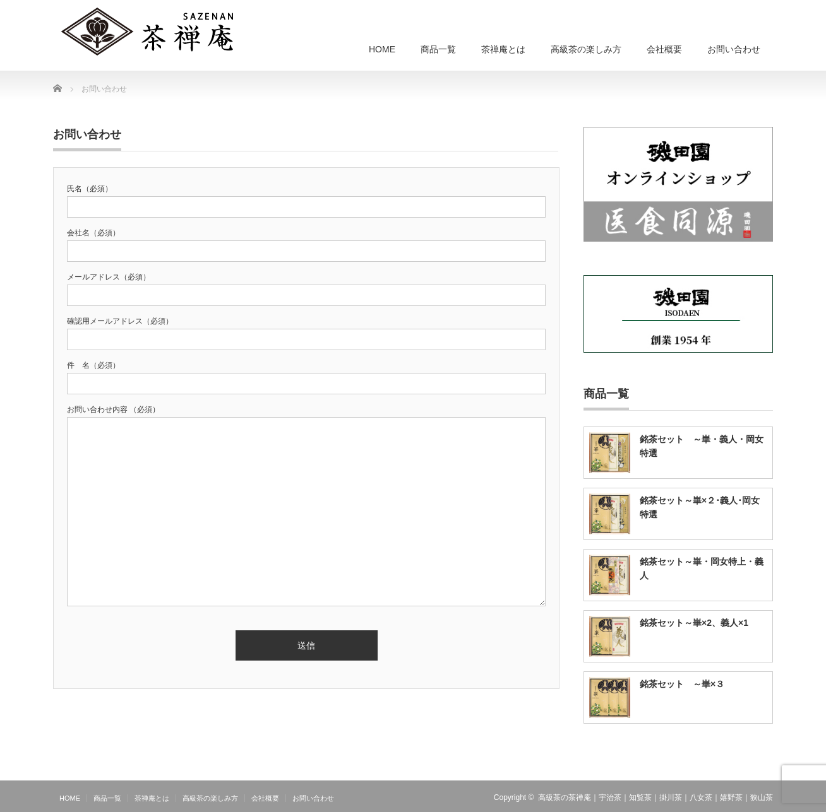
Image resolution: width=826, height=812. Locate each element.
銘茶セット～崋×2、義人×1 (694, 623)
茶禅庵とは (503, 49)
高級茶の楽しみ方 (586, 49)
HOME (382, 49)
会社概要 (664, 49)
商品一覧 (438, 49)
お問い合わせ (733, 49)
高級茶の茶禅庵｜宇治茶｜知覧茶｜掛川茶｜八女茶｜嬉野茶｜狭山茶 (655, 797)
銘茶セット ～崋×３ (682, 684)
